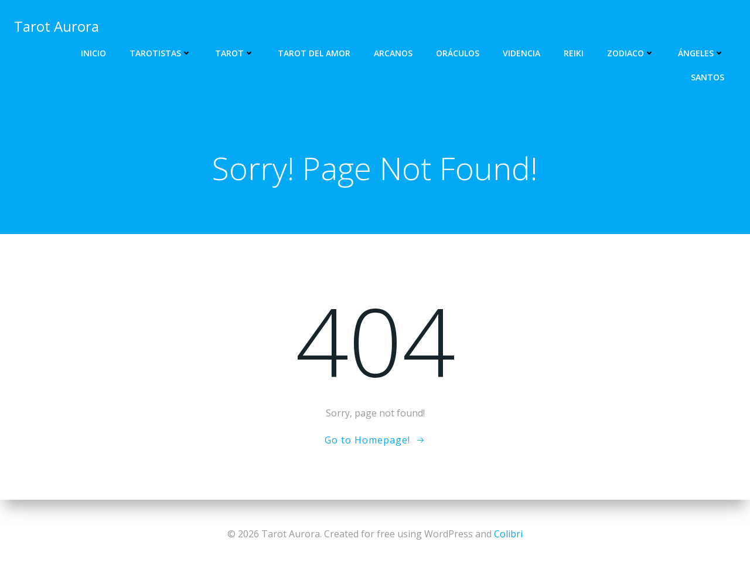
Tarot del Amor (314, 53)
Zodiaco (630, 53)
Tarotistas (160, 53)
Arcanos (393, 53)
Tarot (234, 53)
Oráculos (457, 53)
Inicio (93, 53)
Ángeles (701, 53)
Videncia (521, 53)
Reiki (574, 53)
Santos (707, 77)
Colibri (508, 533)
